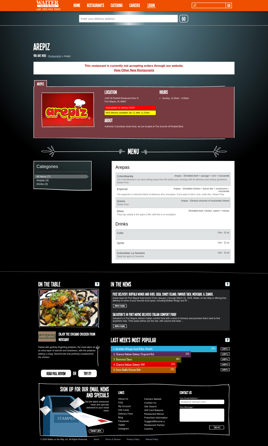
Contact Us (150, 402)
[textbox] (128, 18)
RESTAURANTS (95, 5)
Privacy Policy (133, 439)
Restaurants (54, 56)
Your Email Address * (189, 398)
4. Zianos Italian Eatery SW (129, 364)
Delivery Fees (125, 413)
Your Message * (187, 407)
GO (228, 5)
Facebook (123, 421)
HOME (77, 5)
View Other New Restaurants (134, 70)
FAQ (120, 402)
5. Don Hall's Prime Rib (127, 370)
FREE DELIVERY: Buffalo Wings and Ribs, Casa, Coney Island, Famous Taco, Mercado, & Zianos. (163, 294)
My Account (124, 406)
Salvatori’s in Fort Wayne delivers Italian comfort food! (144, 314)
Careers (134, 5)
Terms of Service (113, 439)
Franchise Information (156, 417)
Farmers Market (152, 399)
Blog (120, 417)
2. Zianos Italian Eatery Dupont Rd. (133, 354)
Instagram (123, 428)
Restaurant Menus (154, 414)
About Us (123, 398)
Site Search (150, 406)
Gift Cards (123, 410)
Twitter (121, 424)
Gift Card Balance (153, 410)
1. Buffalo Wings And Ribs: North (132, 349)
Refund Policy (152, 439)
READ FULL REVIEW (56, 373)
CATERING (117, 5)
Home (96, 439)
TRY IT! (87, 373)
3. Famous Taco (122, 359)
